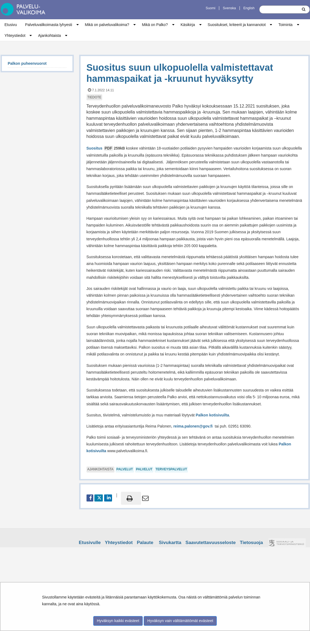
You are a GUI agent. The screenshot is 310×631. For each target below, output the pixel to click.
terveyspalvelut (171, 469)
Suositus (106, 148)
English (248, 8)
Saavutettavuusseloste (211, 542)
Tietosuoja (251, 542)
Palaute (145, 542)
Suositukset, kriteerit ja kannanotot (237, 24)
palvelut (124, 469)
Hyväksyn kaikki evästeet (118, 621)
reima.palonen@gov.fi (193, 426)
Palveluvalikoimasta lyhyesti (48, 24)
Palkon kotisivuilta (212, 415)
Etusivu (11, 24)
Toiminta (285, 24)
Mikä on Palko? (155, 24)
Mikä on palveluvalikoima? (107, 24)
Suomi (210, 8)
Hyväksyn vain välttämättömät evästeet (180, 621)
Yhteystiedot (15, 35)
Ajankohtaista (49, 35)
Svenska (229, 8)
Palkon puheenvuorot (27, 63)
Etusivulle (90, 542)
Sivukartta (170, 542)
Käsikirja (188, 24)
